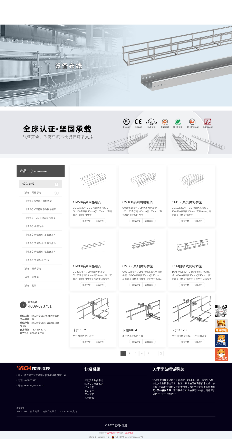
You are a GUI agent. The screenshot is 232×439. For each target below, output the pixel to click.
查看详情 (86, 221)
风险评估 (67, 3)
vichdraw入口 (51, 3)
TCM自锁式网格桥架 (187, 266)
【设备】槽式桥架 (31, 268)
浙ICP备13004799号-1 (99, 437)
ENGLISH (14, 3)
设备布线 (40, 184)
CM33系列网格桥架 (87, 266)
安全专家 (171, 13)
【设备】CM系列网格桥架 (38, 200)
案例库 (137, 13)
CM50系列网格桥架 (87, 202)
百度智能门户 (113, 433)
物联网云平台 (31, 3)
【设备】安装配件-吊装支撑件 (40, 234)
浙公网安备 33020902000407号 (129, 437)
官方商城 (208, 13)
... (154, 353)
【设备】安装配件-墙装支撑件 (40, 243)
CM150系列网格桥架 (187, 202)
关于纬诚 (190, 13)
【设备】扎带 (29, 285)
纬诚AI (80, 3)
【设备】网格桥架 (40, 193)
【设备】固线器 (30, 277)
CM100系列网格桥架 (137, 202)
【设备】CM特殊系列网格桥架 (41, 209)
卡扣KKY (79, 330)
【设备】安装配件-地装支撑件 (40, 251)
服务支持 (153, 13)
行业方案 (121, 13)
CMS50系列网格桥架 (137, 266)
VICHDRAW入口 (68, 411)
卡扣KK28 (179, 330)
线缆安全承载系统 (96, 13)
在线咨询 (100, 221)
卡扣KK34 (129, 330)
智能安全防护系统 (66, 13)
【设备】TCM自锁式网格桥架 (40, 217)
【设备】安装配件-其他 (37, 260)
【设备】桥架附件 (34, 226)
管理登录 (129, 433)
